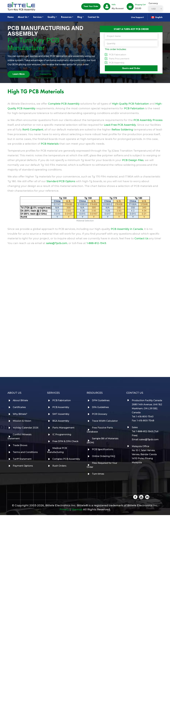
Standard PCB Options (61, 180)
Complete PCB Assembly (64, 103)
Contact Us (93, 17)
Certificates (19, 407)
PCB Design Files (133, 159)
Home (11, 17)
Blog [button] (79, 17)
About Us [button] (22, 17)
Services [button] (37, 17)
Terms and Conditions (25, 452)
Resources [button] (66, 17)
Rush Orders (60, 465)
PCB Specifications (103, 449)
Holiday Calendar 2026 (26, 427)
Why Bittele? (20, 414)
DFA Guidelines (100, 407)
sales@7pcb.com (57, 242)
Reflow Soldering (134, 128)
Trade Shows (20, 445)
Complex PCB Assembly (66, 458)
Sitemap (77, 509)
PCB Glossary (100, 414)
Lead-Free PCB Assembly (131, 124)
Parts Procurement (119, 58)
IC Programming (62, 434)
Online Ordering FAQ (103, 456)
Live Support (137, 17)
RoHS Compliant (44, 128)
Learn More (19, 74)
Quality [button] (51, 17)
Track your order (91, 6)
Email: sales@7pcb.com (145, 439)
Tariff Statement (22, 458)
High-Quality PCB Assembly (25, 107)
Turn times (98, 473)
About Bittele (20, 400)
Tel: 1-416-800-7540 (142, 416)
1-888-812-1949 (97, 242)
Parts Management (64, 427)
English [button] (156, 17)
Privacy (64, 509)
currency (153, 3)
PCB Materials (91, 143)
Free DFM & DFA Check (66, 441)
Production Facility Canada (147, 400)
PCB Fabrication (117, 54)
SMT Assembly (61, 414)
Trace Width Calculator (105, 420)
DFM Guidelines (101, 400)
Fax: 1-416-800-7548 (143, 420)
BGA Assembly (61, 420)
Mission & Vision (22, 420)
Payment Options (23, 465)
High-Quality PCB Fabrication (132, 103)
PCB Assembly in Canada (127, 228)
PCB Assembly (116, 62)
